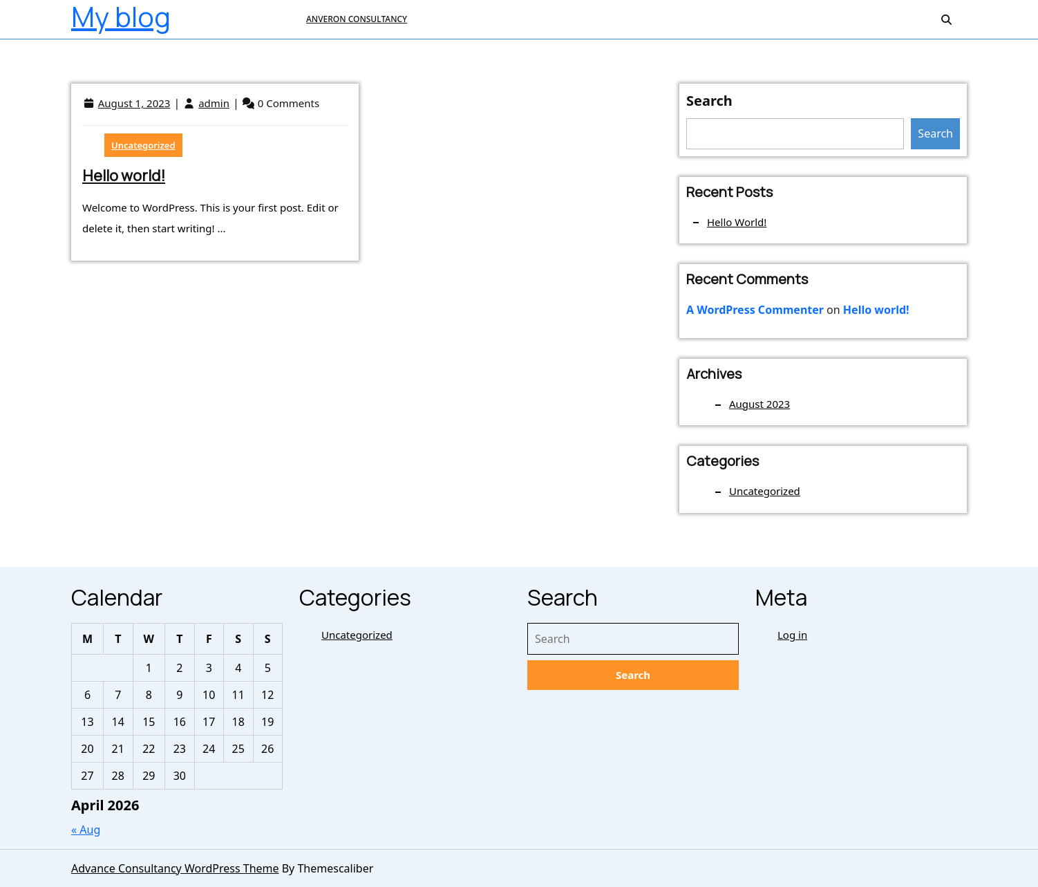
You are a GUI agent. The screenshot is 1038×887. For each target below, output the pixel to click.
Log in (792, 635)
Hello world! (123, 175)
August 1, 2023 (134, 103)
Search (709, 100)
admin (213, 103)
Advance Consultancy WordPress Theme (175, 868)
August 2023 (759, 404)
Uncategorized (143, 145)
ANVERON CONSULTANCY (356, 19)
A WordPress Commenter (755, 309)
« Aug (85, 829)
